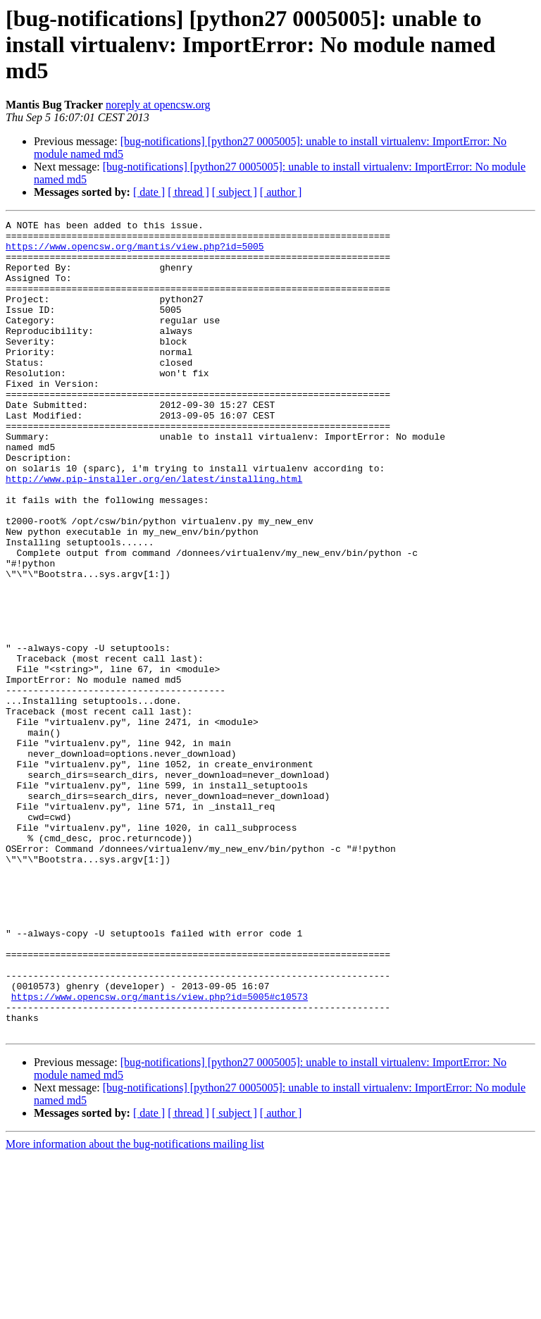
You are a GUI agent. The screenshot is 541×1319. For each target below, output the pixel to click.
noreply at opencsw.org (158, 105)
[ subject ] (234, 192)
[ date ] (149, 192)
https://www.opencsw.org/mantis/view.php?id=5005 (135, 252)
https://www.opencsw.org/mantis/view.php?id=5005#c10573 (159, 1152)
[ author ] (281, 192)
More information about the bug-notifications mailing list (135, 1307)
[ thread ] (188, 192)
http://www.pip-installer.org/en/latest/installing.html (154, 531)
